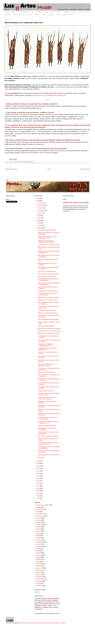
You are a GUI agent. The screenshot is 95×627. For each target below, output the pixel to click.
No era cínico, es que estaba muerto (48, 274)
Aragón (38, 507)
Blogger (58, 613)
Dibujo (52, 12)
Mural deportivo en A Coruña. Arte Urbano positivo (47, 418)
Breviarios (39, 524)
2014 (38, 486)
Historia (38, 553)
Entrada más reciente (11, 169)
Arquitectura (25, 12)
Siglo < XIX (39, 568)
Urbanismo (39, 585)
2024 (38, 461)
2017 (38, 478)
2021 (38, 468)
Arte (37, 511)
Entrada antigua (85, 169)
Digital (38, 535)
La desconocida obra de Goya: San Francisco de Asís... (48, 443)
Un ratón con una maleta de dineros (48, 291)
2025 (38, 200)
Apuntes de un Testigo (42, 505)
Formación (37, 14)
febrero (40, 228)
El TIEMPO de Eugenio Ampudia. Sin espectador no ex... (48, 422)
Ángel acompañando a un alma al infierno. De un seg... (47, 237)
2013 (38, 488)
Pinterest (37, 592)
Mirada (31, 161)
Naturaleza (7, 14)
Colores (38, 529)
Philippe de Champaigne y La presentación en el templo (46, 241)
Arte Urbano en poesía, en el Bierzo (48, 436)
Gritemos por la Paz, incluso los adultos (49, 328)
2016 (38, 481)
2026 (38, 198)
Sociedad (14, 14)
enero (40, 457)
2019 (38, 473)
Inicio (49, 169)
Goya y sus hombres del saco (46, 372)
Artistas (44, 14)
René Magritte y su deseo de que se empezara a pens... (48, 279)
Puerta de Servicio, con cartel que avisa (49, 331)
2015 (38, 483)
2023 (38, 463)
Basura (38, 520)
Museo (86, 12)
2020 (38, 471)
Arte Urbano (39, 12)
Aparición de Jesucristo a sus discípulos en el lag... (46, 364)
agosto (40, 213)
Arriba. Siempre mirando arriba (46, 276)
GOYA (13, 12)
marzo (40, 225)
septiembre (41, 210)
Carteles (38, 526)
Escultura (58, 12)
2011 (38, 493)
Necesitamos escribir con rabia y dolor (49, 333)
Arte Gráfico (39, 513)
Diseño (38, 537)
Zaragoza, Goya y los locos (45, 390)
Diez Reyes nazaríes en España (47, 230)
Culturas (46, 12)
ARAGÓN (7, 12)
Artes (32, 12)
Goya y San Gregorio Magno (46, 326)
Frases (38, 548)
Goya (37, 550)
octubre (40, 208)
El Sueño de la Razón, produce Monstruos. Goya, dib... (47, 398)
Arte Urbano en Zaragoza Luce (46, 271)
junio (39, 218)
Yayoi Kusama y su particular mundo (48, 297)
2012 (38, 491)
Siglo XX (65, 14)
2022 (38, 466)
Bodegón (38, 522)
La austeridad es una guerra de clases (49, 244)
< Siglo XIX (51, 14)
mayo (40, 220)
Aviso (18, 12)
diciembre (41, 203)
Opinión (38, 566)
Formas (38, 544)
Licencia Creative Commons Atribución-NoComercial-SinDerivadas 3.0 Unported (43, 623)
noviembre (41, 205)
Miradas (80, 12)
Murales (38, 559)
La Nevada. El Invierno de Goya (47, 310)
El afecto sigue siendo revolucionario (48, 454)
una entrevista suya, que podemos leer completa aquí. (49, 95)
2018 (38, 476)
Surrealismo (22, 14)
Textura (38, 583)
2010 (38, 496)
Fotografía (65, 12)
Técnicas (30, 14)
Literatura (73, 12)
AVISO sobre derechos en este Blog (76, 202)
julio (39, 215)
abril (39, 223)
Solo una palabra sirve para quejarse (48, 319)
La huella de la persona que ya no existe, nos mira (47, 294)
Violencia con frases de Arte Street (47, 313)
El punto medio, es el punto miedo (47, 300)
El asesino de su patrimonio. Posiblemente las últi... (46, 344)
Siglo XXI (72, 14)
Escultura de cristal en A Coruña (47, 425)
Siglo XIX (58, 14)
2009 (38, 498)
